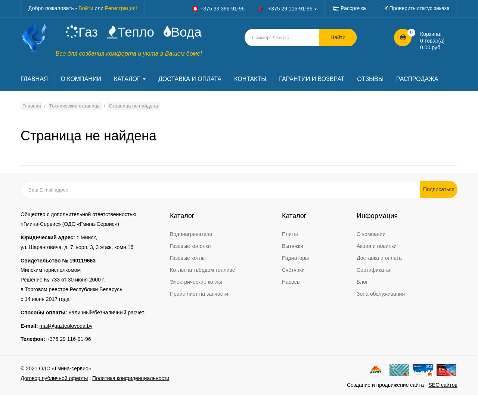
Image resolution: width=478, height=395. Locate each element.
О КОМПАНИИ (80, 79)
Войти (85, 8)
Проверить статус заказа (419, 8)
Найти (337, 37)
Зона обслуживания (381, 294)
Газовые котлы (188, 258)
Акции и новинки (377, 246)
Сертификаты (373, 270)
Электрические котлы (196, 282)
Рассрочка (353, 8)
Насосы (291, 282)
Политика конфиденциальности (131, 378)
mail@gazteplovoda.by (66, 326)
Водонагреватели (191, 234)
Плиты (290, 234)
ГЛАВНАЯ (34, 79)
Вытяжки (292, 246)
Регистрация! (121, 8)
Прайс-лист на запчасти (199, 294)
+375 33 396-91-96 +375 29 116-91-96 (254, 8)
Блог (362, 282)
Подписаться (438, 189)
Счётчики (293, 270)
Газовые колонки (190, 246)
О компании (371, 234)
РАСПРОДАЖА (417, 79)
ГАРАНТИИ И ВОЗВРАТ (311, 79)
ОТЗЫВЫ (370, 79)
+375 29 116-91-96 (69, 339)
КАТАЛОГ (130, 79)
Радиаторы (295, 258)
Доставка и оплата (379, 258)
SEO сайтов (442, 385)
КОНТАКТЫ (250, 79)
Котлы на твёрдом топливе (202, 270)
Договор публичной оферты (54, 378)
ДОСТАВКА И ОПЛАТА (189, 79)
